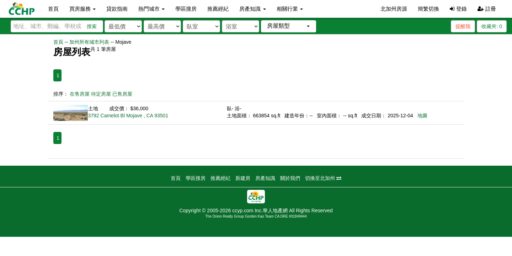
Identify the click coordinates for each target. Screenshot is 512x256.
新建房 (242, 178)
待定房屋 (101, 94)
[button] (288, 26)
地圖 (422, 115)
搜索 (92, 26)
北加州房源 (393, 9)
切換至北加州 (323, 178)
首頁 (53, 9)
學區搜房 (186, 9)
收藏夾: (491, 26)
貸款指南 (117, 9)
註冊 (487, 9)
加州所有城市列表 (89, 42)
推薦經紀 (218, 9)
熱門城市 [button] (151, 9)
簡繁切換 (428, 9)
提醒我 (462, 26)
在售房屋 (80, 94)
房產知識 (265, 178)
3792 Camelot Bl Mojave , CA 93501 (128, 115)
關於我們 (290, 178)
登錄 (458, 9)
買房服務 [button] (82, 9)
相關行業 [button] (290, 9)
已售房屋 (122, 94)
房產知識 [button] (252, 9)
